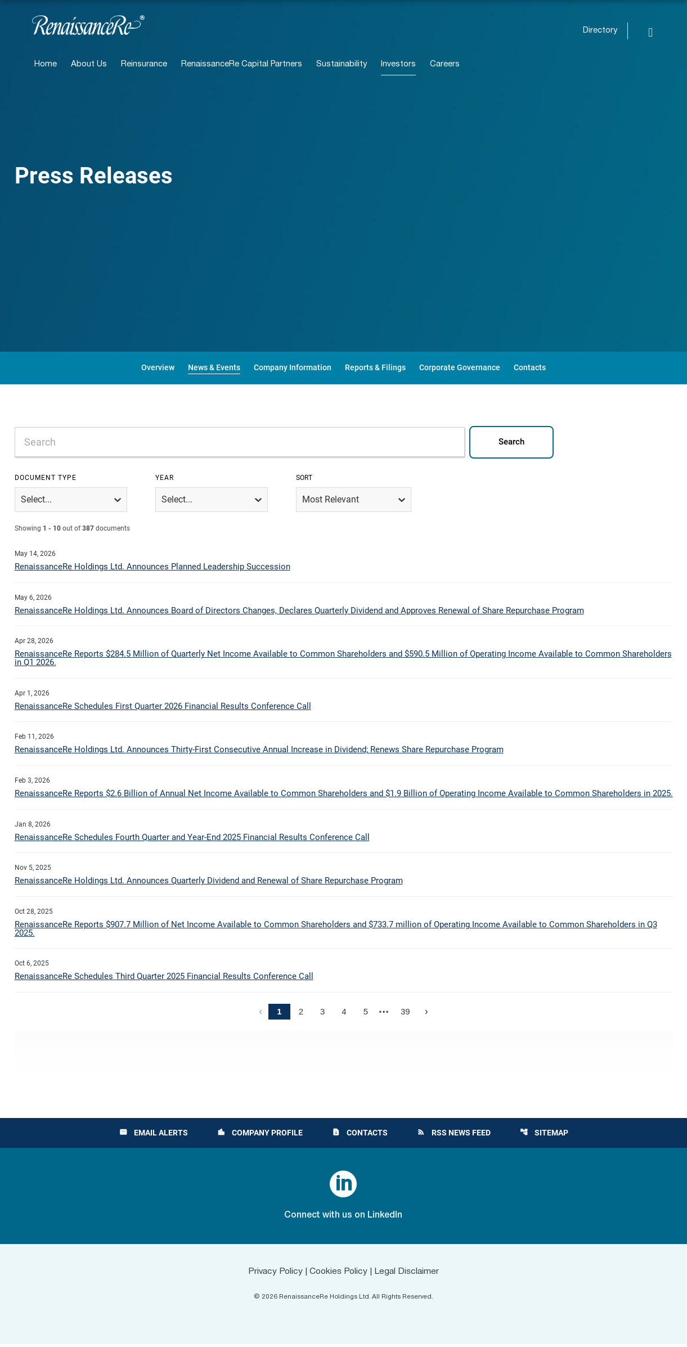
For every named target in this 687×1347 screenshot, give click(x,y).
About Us (89, 64)
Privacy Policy (273, 1274)
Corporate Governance (459, 367)
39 (405, 1014)
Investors (398, 64)
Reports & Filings (375, 367)
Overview (157, 367)
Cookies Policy (338, 1274)
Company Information (292, 367)
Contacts (530, 367)
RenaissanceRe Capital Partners (241, 64)
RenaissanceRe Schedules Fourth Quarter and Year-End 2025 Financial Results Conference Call (192, 839)
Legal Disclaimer (408, 1274)
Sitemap (544, 1135)
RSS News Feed (454, 1135)
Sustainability (341, 64)
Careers (445, 64)
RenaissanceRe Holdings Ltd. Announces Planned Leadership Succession (152, 567)
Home (45, 64)
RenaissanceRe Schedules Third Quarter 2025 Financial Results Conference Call (164, 979)
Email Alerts (153, 1135)
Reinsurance (144, 64)
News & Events (214, 367)
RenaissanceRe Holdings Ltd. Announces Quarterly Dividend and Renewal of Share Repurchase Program (209, 883)
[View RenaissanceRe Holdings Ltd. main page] (88, 25)
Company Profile (260, 1135)
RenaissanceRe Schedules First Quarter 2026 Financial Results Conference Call (163, 707)
